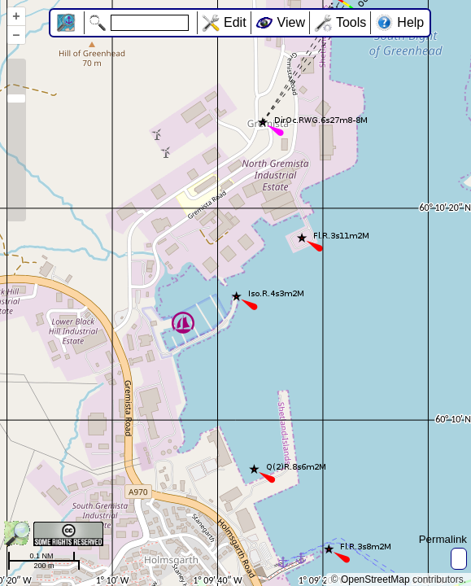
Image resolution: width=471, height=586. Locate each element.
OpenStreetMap (375, 579)
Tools (351, 22)
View (291, 22)
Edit (235, 22)
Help (410, 22)
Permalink (443, 539)
